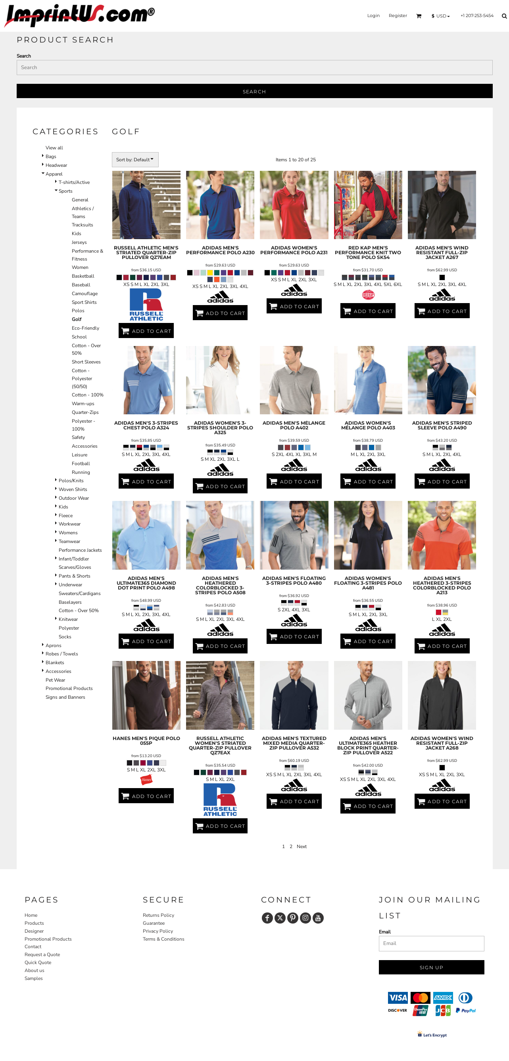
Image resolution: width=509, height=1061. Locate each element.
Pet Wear (55, 680)
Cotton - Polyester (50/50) (82, 378)
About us (34, 970)
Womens (68, 533)
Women (80, 267)
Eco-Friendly (85, 328)
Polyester (69, 628)
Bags (51, 156)
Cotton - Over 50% (79, 610)
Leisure (79, 455)
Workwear (70, 524)
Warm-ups (83, 403)
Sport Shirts (84, 302)
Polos (78, 310)
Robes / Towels (62, 654)
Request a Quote (42, 954)
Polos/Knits (71, 480)
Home (31, 915)
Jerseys (79, 242)
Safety (78, 437)
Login (373, 15)
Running (81, 472)
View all (54, 148)
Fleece (66, 515)
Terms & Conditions (163, 939)
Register (398, 15)
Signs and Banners (65, 697)
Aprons (53, 645)
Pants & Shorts (74, 576)
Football (81, 463)
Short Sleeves (86, 362)
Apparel (54, 174)
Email (385, 932)
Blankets (55, 662)
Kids (76, 233)
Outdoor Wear (74, 498)
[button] (419, 16)
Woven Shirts (73, 489)
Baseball (81, 285)
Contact (33, 946)
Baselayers (70, 602)
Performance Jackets (80, 550)
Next (302, 846)
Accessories (85, 446)
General (80, 200)
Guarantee (154, 923)
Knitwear (68, 619)
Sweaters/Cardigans (80, 593)
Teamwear (69, 541)
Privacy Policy (158, 931)
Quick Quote (38, 962)
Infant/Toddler (74, 559)
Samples (34, 978)
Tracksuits (82, 225)
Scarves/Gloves (75, 567)
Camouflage (85, 293)
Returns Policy (158, 915)
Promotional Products (69, 688)
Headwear (56, 165)
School (79, 337)
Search (24, 56)
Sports (66, 191)
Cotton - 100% (88, 395)
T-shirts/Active (74, 182)
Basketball (83, 276)
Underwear (70, 585)
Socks (65, 637)
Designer (34, 931)
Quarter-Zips (85, 412)
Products (34, 923)
